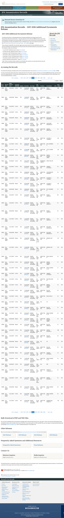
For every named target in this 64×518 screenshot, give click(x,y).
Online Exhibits (4, 498)
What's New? (36, 482)
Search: (39, 80)
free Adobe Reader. (15, 469)
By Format (4, 485)
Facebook (26, 508)
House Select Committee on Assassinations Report (55, 46)
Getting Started (25, 484)
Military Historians (15, 485)
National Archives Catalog (5, 490)
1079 (39, 78)
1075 (27, 78)
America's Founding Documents (57, 8)
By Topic (3, 484)
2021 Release (53, 435)
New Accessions (36, 485)
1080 (41, 78)
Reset (61, 80)
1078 (36, 78)
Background (53, 40)
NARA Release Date (11, 84)
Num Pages (58, 85)
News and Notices (36, 484)
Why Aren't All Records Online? (26, 496)
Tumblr (32, 508)
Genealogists (14, 484)
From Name (49, 85)
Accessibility (21, 513)
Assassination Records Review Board (55, 49)
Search (60, 4)
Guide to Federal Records (25, 489)
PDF (25, 89)
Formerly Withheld (17, 85)
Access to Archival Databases (5, 494)
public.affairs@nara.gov (42, 457)
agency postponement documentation (28, 432)
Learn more (53, 515)
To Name (42, 85)
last (51, 78)
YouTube (34, 508)
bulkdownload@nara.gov (11, 424)
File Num (37, 85)
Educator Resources (32, 8)
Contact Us (60, 1)
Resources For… (16, 482)
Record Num (6, 85)
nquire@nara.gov (9, 457)
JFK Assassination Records (19, 15)
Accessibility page (30, 470)
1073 (22, 78)
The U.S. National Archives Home (13, 3)
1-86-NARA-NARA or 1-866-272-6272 (32, 516)
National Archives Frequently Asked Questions (25, 486)
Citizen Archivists (46, 1)
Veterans (14, 492)
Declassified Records (26, 491)
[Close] (62, 506)
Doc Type (32, 85)
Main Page (53, 38)
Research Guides (26, 482)
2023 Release (22, 435)
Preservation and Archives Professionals (15, 488)
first (13, 78)
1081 (44, 78)
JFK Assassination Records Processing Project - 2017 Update (16, 43)
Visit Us (45, 8)
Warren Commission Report (55, 42)
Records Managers (15, 490)
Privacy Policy (27, 513)
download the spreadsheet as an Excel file (45, 70)
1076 (30, 78)
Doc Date (26, 85)
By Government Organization (5, 487)
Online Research (6, 482)
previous (16, 78)
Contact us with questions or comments (8, 476)
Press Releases (38, 445)
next (49, 78)
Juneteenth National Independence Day (43, 21)
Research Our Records (6, 8)
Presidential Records (6, 492)
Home (3, 15)
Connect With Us (32, 506)
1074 (25, 78)
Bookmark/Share (53, 1)
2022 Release (38, 435)
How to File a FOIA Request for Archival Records (26, 499)
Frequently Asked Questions (12, 445)
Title (55, 85)
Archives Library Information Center (5, 496)
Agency (21, 85)
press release (21, 50)
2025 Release (7, 435)
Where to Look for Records (25, 493)
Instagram (30, 508)
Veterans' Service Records (19, 8)
